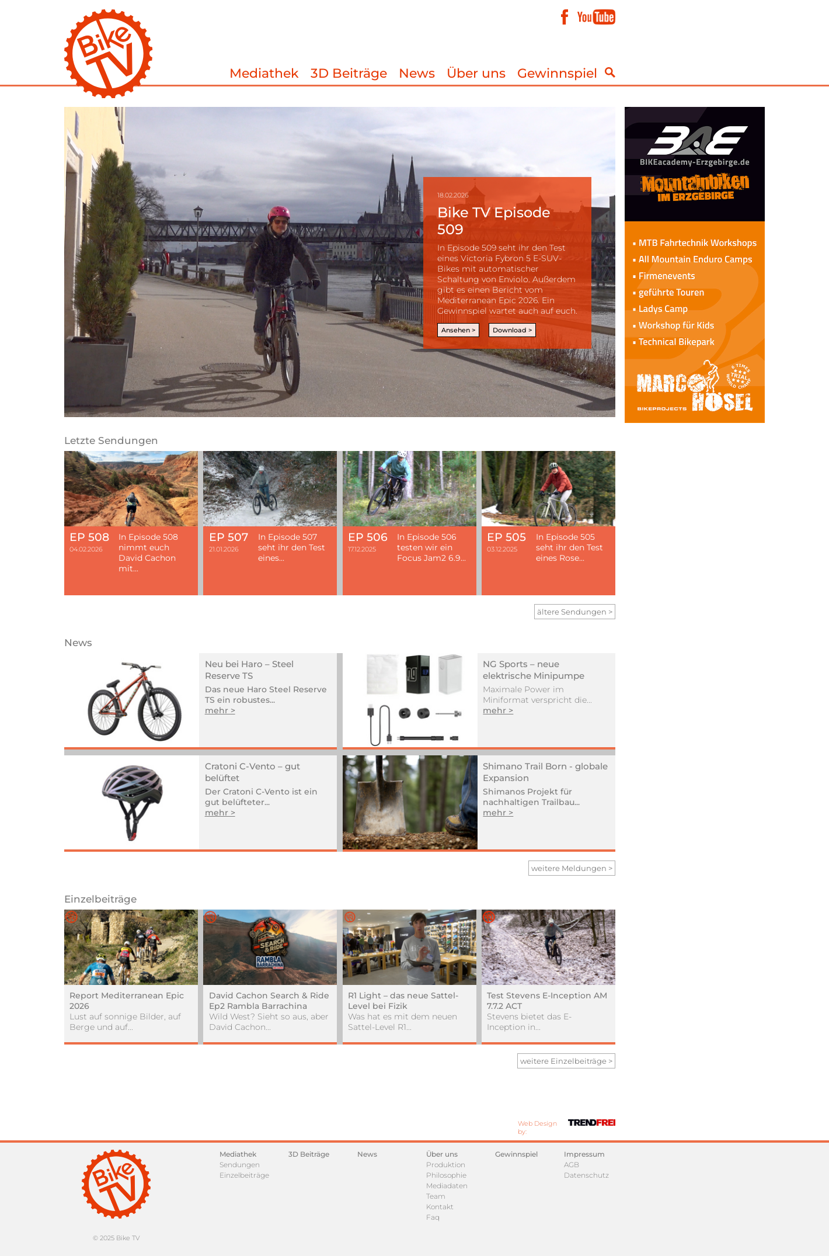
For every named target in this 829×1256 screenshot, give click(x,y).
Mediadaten (447, 1185)
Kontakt (440, 1206)
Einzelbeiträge (244, 1175)
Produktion (445, 1164)
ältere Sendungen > (574, 611)
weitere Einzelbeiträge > (566, 1061)
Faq (433, 1217)
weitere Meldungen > (571, 868)
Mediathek (264, 73)
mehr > (220, 710)
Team (435, 1196)
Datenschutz (586, 1175)
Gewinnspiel (557, 73)
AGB (571, 1164)
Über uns (476, 73)
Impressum (584, 1154)
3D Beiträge (349, 73)
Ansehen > (458, 330)
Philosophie (446, 1175)
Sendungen (240, 1164)
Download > (512, 330)
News (417, 73)
